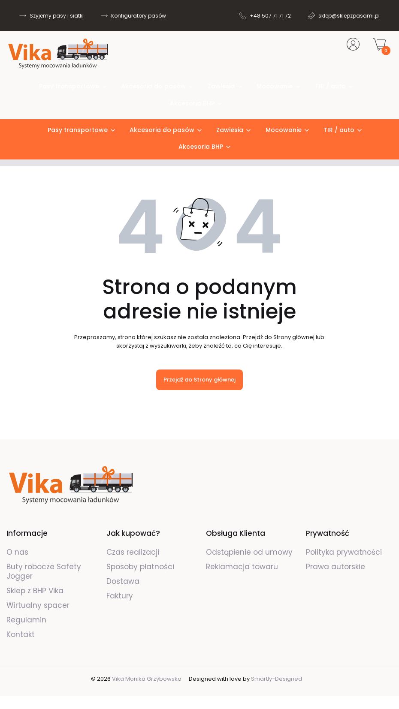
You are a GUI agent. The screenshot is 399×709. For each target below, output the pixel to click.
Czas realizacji (132, 552)
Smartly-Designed (276, 679)
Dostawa (122, 581)
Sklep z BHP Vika (36, 591)
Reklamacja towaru (242, 567)
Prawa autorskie (335, 567)
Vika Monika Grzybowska (146, 679)
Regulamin (26, 620)
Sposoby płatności (140, 567)
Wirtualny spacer (38, 605)
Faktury (119, 596)
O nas (17, 552)
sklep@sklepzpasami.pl (349, 15)
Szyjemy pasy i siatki (57, 15)
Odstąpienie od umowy (249, 552)
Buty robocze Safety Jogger (43, 571)
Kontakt (20, 634)
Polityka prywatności (344, 552)
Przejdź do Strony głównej (199, 380)
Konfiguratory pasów (138, 15)
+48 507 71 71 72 (270, 15)
